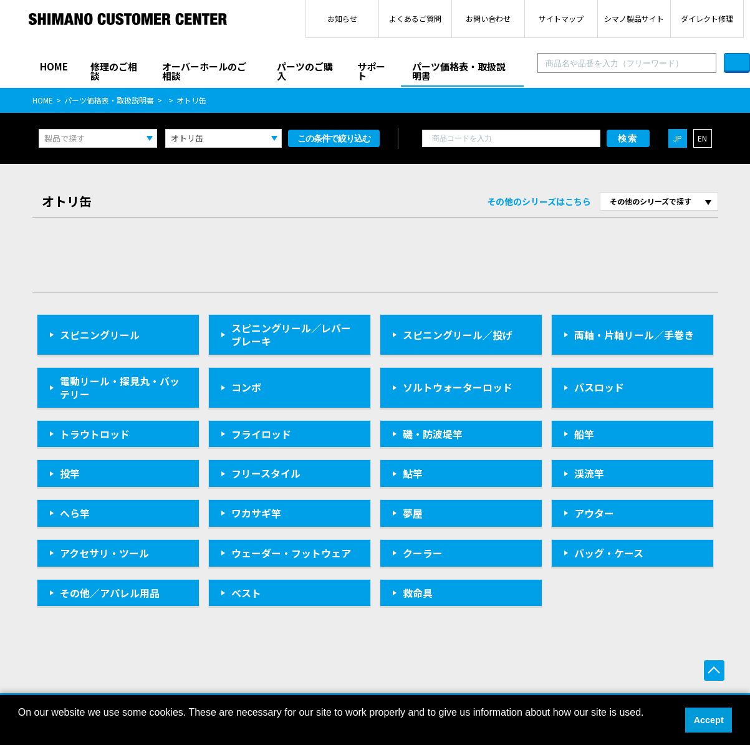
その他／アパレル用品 (110, 592)
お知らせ (342, 18)
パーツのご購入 (305, 71)
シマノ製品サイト (634, 18)
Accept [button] (709, 720)
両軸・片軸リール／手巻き (634, 334)
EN (702, 138)
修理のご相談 (113, 71)
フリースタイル (265, 473)
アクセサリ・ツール (104, 553)
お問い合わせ (488, 18)
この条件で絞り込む (333, 138)
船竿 (584, 433)
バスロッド (599, 387)
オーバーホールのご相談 (204, 71)
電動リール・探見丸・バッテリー (120, 387)
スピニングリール (100, 334)
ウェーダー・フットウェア (291, 553)
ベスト (246, 592)
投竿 (70, 473)
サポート (371, 71)
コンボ (246, 387)
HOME (54, 66)
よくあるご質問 (415, 18)
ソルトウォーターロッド (457, 387)
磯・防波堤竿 (433, 433)
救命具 (418, 592)
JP (677, 138)
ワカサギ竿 (256, 513)
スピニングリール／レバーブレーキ (291, 334)
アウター (594, 513)
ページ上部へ (714, 670)
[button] (20, 729)
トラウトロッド (95, 433)
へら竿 (75, 513)
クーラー (423, 553)
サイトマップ (561, 18)
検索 (628, 138)
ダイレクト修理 (707, 18)
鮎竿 (413, 473)
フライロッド (261, 433)
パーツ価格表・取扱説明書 (459, 71)
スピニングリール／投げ (457, 334)
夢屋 (413, 513)
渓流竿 (589, 473)
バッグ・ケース (608, 553)
